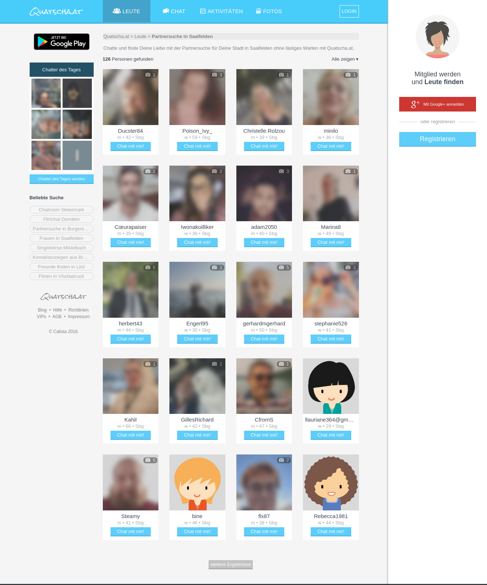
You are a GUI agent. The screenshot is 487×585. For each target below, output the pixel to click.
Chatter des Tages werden (61, 179)
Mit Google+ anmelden (437, 104)
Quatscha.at (116, 36)
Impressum (79, 316)
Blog (42, 310)
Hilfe (57, 310)
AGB (56, 316)
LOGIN (349, 11)
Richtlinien (78, 310)
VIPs (41, 316)
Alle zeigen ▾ (345, 59)
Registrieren (437, 139)
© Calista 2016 (63, 331)
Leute (140, 36)
